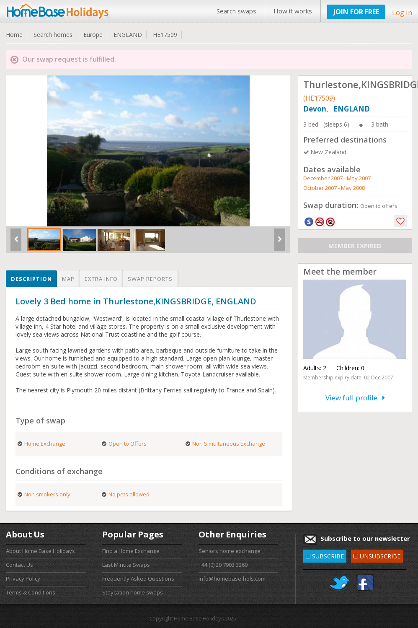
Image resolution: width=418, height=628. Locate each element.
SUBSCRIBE (324, 555)
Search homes (53, 35)
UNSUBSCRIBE (377, 555)
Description (31, 279)
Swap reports (150, 279)
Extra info (101, 279)
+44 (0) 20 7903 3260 (223, 564)
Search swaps (236, 11)
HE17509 (165, 35)
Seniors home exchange (230, 551)
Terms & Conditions (30, 592)
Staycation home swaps (132, 592)
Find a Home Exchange (131, 551)
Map (68, 279)
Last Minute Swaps (126, 564)
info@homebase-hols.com (232, 578)
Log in (402, 12)
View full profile (355, 397)
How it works (293, 11)
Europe (93, 35)
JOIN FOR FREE (356, 11)
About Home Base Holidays (40, 551)
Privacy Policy (23, 578)
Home (14, 35)
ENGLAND (128, 35)
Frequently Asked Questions (138, 578)
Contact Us (19, 564)
